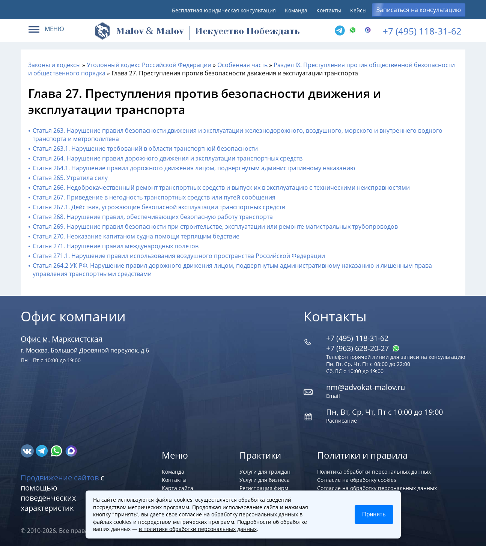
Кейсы (358, 10)
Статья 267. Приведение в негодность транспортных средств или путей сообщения (154, 197)
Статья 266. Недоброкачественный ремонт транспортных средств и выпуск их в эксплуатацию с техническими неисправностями (221, 187)
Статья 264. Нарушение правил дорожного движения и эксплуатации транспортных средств (167, 158)
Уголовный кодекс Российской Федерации (149, 65)
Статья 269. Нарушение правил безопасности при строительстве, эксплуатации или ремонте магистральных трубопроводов (215, 226)
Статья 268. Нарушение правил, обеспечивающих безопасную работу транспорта (153, 217)
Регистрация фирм (263, 488)
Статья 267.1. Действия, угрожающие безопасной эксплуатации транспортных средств (159, 207)
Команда (296, 10)
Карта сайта (177, 488)
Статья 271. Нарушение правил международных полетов (116, 246)
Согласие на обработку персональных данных (377, 488)
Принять (374, 514)
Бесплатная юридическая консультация (224, 10)
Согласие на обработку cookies (356, 479)
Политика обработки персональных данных (374, 471)
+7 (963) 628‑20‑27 (363, 348)
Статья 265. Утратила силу (70, 178)
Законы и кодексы (54, 65)
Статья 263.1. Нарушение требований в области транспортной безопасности (145, 148)
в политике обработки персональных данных (198, 528)
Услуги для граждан (264, 471)
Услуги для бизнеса (264, 479)
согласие (190, 514)
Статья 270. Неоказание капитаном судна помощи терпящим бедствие (136, 236)
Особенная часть (242, 65)
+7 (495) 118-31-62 (422, 31)
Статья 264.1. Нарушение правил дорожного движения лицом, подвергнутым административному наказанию (194, 168)
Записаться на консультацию (418, 10)
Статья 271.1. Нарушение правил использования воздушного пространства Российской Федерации (179, 256)
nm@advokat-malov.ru (365, 387)
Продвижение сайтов (60, 477)
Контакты (328, 10)
